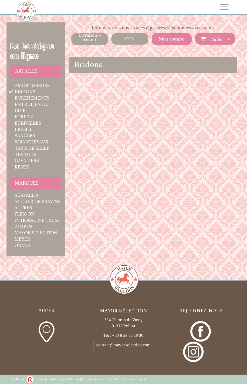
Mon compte (171, 39)
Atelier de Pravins (37, 201)
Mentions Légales (93, 379)
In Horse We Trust (37, 220)
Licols (23, 129)
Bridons (25, 91)
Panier (216, 39)
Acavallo (26, 195)
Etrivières (28, 123)
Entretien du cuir (32, 107)
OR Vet (22, 245)
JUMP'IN (23, 226)
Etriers (24, 117)
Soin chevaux (31, 142)
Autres (23, 207)
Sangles (25, 135)
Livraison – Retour (89, 37)
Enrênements (32, 98)
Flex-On (24, 214)
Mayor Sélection (35, 232)
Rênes (22, 167)
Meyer (22, 239)
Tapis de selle (32, 148)
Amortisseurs (32, 85)
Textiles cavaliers (27, 157)
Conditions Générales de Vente (127, 379)
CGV (130, 39)
